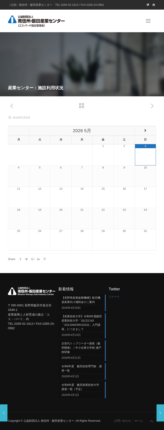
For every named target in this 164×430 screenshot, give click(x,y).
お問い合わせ (122, 420)
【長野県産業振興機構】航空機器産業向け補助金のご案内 (81, 300)
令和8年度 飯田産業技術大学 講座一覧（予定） (82, 387)
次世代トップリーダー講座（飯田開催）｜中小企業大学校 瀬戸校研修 (81, 348)
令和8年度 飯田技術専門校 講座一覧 (82, 368)
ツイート (114, 296)
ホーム (139, 420)
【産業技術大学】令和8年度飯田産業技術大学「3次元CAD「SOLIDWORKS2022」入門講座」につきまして (82, 323)
